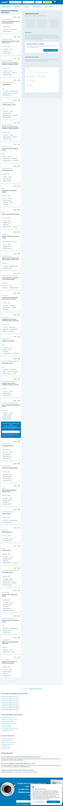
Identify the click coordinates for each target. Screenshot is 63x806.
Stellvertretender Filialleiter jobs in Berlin (9, 728)
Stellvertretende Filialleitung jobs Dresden (10, 698)
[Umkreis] (38, 2)
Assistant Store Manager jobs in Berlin (9, 719)
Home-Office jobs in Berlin (6, 740)
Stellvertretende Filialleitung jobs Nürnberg (10, 705)
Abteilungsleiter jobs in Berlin (7, 717)
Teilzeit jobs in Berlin (5, 746)
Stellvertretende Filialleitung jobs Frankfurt (10, 709)
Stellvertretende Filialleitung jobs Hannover (10, 700)
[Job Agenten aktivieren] (19, 432)
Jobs (22, 688)
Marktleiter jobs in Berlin (6, 726)
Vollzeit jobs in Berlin (5, 748)
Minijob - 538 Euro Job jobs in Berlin (8, 742)
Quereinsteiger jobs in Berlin (7, 744)
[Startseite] (4, 2)
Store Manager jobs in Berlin (7, 730)
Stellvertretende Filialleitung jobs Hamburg (10, 702)
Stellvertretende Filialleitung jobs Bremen (9, 704)
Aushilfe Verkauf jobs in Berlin (7, 721)
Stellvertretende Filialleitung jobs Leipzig (9, 696)
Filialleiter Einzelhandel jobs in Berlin (8, 723)
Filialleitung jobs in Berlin (6, 725)
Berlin (26, 688)
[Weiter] (15, 681)
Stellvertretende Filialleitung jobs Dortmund (10, 707)
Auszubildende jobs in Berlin (7, 738)
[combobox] (15, 2)
